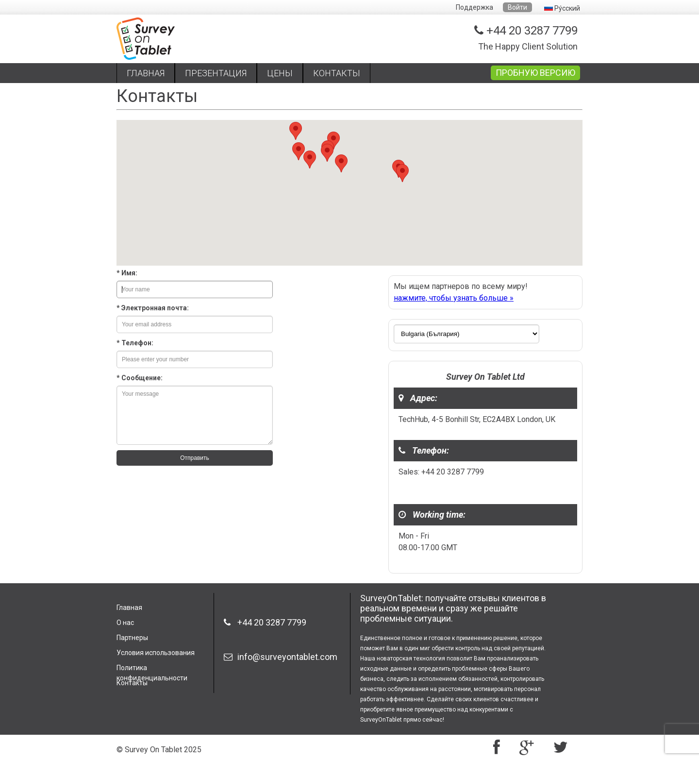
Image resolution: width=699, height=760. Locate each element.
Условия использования (155, 653)
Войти (517, 7)
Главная (129, 607)
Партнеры (132, 638)
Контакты (132, 683)
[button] (295, 131)
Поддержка (474, 7)
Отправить (194, 458)
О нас (125, 622)
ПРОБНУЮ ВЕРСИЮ (535, 73)
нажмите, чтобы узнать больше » (454, 298)
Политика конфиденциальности (151, 671)
